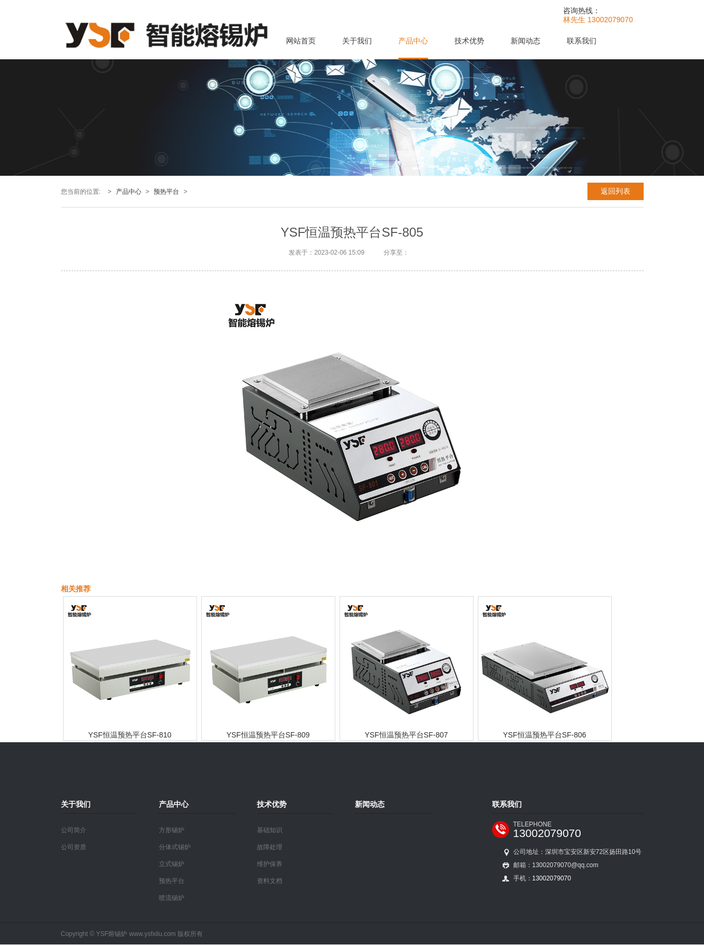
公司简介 (73, 830)
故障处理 (269, 847)
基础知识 (269, 830)
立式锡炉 (171, 864)
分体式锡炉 (175, 847)
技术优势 (469, 41)
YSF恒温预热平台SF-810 (129, 735)
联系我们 (581, 41)
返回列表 (615, 191)
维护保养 (269, 864)
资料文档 (269, 881)
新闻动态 (525, 41)
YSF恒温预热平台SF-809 (267, 735)
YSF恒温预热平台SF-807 (406, 735)
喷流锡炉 (171, 898)
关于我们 (357, 41)
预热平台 (166, 191)
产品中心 (413, 41)
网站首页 (301, 41)
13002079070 (547, 833)
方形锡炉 (171, 830)
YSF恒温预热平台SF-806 (544, 735)
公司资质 (73, 847)
